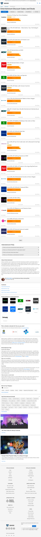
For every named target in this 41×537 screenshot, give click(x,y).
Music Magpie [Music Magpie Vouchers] (4, 407)
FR (11, 535)
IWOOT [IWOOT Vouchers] (18, 400)
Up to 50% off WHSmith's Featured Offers (17, 187)
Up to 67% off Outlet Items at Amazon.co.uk (18, 39)
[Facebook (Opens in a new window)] (7, 528)
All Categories (30, 480)
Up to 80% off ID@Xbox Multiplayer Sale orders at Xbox (21, 121)
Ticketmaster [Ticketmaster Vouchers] (36, 398)
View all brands (4, 411)
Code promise (9, 64)
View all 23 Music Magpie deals (12, 103)
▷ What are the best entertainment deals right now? (13, 247)
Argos (10, 470)
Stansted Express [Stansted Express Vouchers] (16, 398)
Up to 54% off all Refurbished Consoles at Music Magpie (21, 176)
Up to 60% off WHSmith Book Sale (16, 131)
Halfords (10, 475)
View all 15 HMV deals (10, 160)
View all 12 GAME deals (11, 34)
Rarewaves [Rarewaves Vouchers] (9, 405)
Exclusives (12, 11)
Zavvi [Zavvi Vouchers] (16, 407)
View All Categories (4, 392)
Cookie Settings (31, 516)
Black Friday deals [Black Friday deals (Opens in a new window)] (31, 485)
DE (9, 535)
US (6, 535)
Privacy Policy (30, 511)
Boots (10, 473)
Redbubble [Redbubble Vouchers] (23, 400)
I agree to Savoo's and (29, 529)
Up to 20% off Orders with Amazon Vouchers (18, 86)
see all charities (25, 327)
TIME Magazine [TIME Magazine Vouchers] (4, 400)
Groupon (23, 342)
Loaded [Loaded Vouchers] (20, 407)
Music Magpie (27, 369)
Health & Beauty (31, 475)
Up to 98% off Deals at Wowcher (15, 218)
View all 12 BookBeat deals (11, 22)
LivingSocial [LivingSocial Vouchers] (22, 402)
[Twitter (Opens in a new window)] (9, 528)
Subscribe (34, 526)
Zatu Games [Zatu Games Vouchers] (11, 407)
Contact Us (10, 511)
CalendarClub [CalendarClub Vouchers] (4, 398)
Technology (31, 472)
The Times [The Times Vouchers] (30, 407)
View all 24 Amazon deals (11, 44)
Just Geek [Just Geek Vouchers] (23, 398)
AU (13, 535)
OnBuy (27, 356)
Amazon (19, 342)
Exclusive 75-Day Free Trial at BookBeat (17, 15)
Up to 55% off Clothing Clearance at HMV (17, 155)
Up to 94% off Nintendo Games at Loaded (17, 229)
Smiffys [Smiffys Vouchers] (3, 405)
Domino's (10, 472)
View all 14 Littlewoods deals (11, 150)
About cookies (30, 514)
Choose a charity (31, 499)
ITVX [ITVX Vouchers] (3, 409)
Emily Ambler (9, 278)
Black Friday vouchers (10, 491)
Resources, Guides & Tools (30, 491)
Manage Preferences (30, 518)
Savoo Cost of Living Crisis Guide (31, 493)
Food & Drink (31, 473)
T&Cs (36, 529)
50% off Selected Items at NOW (15, 50)
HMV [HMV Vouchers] (34, 402)
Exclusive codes (10, 487)
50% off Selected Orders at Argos (15, 62)
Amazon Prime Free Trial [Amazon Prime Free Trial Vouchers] (31, 400)
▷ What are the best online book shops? (10, 252)
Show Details (37, 24)
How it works (30, 501)
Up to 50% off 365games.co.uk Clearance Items (19, 208)
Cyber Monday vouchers (10, 493)
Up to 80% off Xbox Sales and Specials (17, 75)
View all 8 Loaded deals (11, 234)
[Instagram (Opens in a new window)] (12, 528)
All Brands (10, 480)
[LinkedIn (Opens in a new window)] (14, 528)
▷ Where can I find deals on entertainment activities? (13, 254)
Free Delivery (28, 11)
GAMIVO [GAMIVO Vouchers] (16, 402)
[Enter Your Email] (26, 526)
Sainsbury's (10, 477)
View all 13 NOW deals (11, 57)
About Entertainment (5, 286)
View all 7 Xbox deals (10, 80)
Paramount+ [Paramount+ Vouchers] (33, 405)
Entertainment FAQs (5, 290)
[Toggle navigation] (39, 3)
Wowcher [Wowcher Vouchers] (25, 407)
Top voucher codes (10, 485)
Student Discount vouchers (10, 489)
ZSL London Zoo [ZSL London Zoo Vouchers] (12, 400)
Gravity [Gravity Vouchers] (10, 398)
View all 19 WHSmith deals (11, 136)
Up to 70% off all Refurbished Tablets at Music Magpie (21, 98)
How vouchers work (10, 507)
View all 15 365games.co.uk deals (12, 213)
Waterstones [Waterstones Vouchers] (28, 402)
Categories (6, 6)
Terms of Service (33, 0)
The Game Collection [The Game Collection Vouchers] (16, 405)
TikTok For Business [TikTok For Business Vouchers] (5, 402)
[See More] (39, 396)
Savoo (2, 6)
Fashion (30, 470)
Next (21, 240)
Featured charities (31, 505)
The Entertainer (18, 356)
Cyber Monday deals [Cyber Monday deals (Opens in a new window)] (30, 487)
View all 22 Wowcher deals (11, 223)
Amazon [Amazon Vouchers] (7, 409)
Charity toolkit (30, 503)
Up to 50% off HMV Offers (13, 197)
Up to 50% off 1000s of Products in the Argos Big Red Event (22, 166)
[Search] (31, 3)
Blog (31, 489)
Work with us (10, 509)
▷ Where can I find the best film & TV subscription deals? (13, 249)
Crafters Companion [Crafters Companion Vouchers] (25, 405)
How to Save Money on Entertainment (9, 292)
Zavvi (16, 342)
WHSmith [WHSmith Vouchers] (36, 407)
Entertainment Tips (5, 288)
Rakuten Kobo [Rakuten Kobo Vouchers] (29, 398)
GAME (13, 342)
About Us (10, 505)
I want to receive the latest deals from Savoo (30, 528)
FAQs (10, 512)
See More (3, 432)
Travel (31, 477)
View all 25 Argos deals (11, 69)
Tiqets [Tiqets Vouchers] (12, 402)
